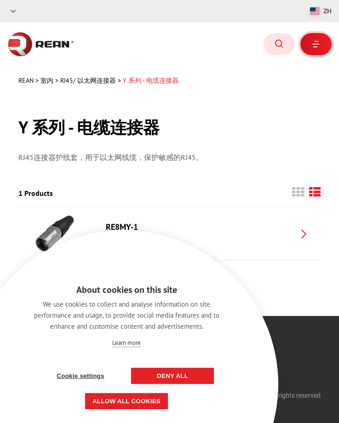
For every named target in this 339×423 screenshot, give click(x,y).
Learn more (126, 343)
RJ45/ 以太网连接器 (89, 80)
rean (26, 80)
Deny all (172, 375)
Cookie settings (80, 375)
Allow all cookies (126, 401)
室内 (47, 80)
